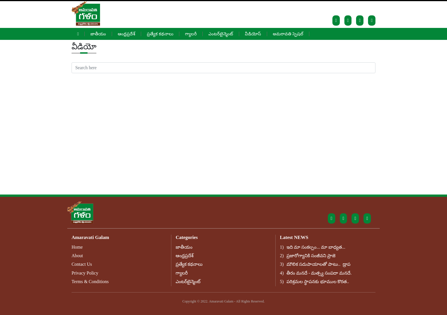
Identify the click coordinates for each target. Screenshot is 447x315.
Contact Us (82, 264)
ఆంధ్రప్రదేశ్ (126, 34)
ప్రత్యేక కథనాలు (160, 34)
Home (77, 247)
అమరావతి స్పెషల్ (288, 34)
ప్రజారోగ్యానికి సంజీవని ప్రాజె (311, 255)
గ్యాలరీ (191, 34)
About (77, 255)
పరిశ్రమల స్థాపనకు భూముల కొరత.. (318, 281)
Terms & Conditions (90, 281)
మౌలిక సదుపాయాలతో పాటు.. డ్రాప (318, 264)
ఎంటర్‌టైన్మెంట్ (220, 34)
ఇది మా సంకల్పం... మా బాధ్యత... (316, 247)
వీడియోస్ (253, 34)
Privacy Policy (85, 273)
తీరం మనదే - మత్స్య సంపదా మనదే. (319, 273)
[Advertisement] (223, 116)
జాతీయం (98, 34)
